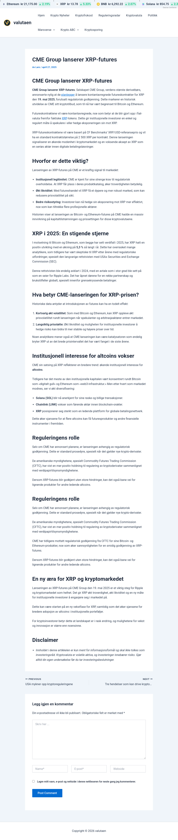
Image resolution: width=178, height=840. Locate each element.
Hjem (41, 15)
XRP (64, 118)
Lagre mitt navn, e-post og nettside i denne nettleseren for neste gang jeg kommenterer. (86, 781)
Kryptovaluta (134, 15)
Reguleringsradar (109, 15)
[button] (53, 30)
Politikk (152, 15)
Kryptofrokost (84, 15)
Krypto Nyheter (60, 15)
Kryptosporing (93, 30)
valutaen (22, 22)
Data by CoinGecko (170, 7)
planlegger (68, 94)
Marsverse (46, 30)
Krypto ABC (70, 30)
